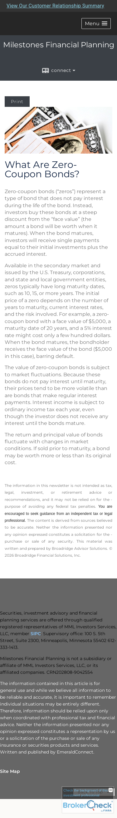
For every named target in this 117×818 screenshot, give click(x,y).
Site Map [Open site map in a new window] (10, 771)
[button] (96, 23)
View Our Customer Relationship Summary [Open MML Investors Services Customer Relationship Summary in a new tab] (55, 6)
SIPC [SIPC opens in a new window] (36, 633)
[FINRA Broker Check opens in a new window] (88, 800)
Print (17, 101)
